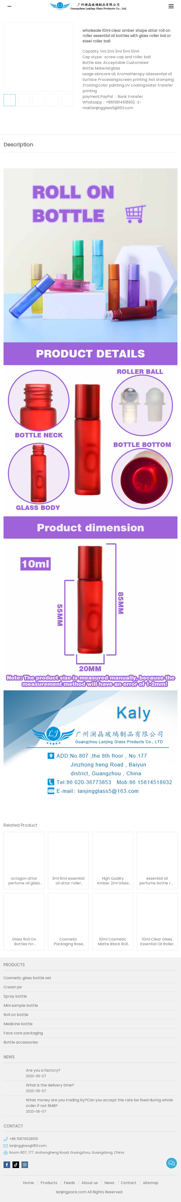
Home (28, 1182)
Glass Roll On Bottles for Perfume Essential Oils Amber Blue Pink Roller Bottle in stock (24, 941)
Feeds (69, 1182)
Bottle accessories (21, 1042)
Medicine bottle (18, 1024)
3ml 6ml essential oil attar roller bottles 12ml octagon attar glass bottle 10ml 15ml (68, 881)
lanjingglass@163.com (28, 1145)
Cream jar (13, 987)
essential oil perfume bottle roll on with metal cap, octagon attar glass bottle (157, 881)
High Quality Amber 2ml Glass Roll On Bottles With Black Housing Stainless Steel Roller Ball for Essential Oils (112, 881)
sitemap (150, 1182)
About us (90, 1182)
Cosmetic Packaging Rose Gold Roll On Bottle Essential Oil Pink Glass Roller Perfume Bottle (68, 941)
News (109, 1182)
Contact (128, 1182)
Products (49, 1182)
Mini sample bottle (21, 1005)
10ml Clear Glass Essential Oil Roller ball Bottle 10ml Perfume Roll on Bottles (157, 941)
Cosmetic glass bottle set (27, 978)
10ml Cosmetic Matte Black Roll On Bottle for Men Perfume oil (112, 941)
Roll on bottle (16, 1014)
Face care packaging (23, 1033)
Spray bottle (15, 996)
